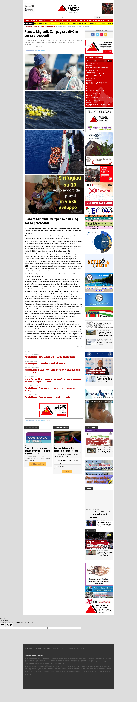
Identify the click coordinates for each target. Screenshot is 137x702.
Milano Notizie (46, 652)
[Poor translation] (9, 629)
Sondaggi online (61, 428)
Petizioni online (31, 428)
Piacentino (59, 20)
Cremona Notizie (28, 652)
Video (103, 20)
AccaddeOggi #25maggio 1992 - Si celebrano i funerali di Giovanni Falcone (68, 23)
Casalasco (43, 20)
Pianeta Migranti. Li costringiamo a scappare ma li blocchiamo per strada (109, 23)
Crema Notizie (37, 652)
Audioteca (91, 534)
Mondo (89, 20)
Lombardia (68, 20)
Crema (51, 20)
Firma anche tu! (38, 464)
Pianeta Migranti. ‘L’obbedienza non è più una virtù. (45, 363)
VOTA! (67, 471)
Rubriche (96, 20)
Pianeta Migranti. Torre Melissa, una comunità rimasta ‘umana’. (50, 357)
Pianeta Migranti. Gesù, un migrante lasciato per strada (47, 397)
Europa (82, 20)
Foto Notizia (91, 428)
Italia (76, 20)
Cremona (34, 20)
